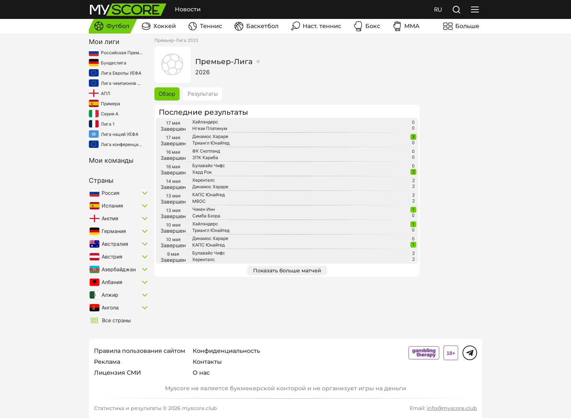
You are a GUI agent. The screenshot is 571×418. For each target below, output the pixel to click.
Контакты (207, 361)
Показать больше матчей (287, 270)
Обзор (167, 93)
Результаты (203, 93)
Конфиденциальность (226, 350)
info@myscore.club (452, 408)
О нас (201, 372)
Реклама (107, 361)
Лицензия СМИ (117, 372)
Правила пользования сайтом (139, 350)
